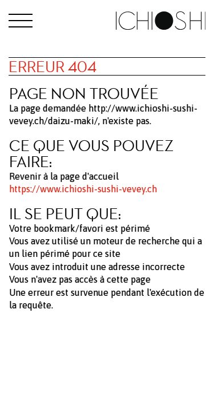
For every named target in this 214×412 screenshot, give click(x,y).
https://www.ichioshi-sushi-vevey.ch (83, 189)
